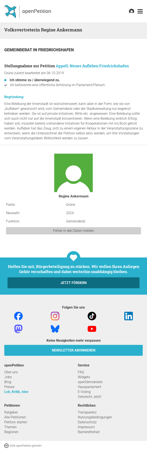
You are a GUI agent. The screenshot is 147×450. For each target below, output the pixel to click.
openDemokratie (90, 382)
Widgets (84, 377)
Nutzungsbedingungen (95, 417)
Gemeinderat (18, 49)
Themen (10, 427)
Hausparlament (89, 387)
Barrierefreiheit (89, 432)
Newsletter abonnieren (73, 350)
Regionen (11, 432)
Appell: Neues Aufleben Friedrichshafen (92, 65)
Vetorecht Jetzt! (89, 397)
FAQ (81, 372)
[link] (140, 11)
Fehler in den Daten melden (73, 231)
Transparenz (87, 412)
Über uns (11, 372)
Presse (9, 387)
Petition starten (15, 422)
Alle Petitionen (15, 417)
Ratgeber (11, 412)
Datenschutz (87, 422)
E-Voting (84, 392)
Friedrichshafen (56, 49)
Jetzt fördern (73, 283)
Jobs (8, 377)
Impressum (86, 427)
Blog (7, 382)
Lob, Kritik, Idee (16, 392)
